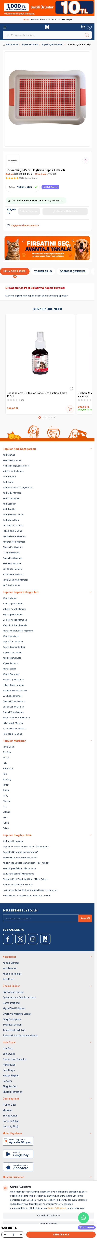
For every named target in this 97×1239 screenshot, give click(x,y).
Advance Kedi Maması (14, 542)
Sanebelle (8, 768)
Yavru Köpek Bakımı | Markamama (19, 868)
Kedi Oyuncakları (11, 498)
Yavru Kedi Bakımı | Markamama (18, 873)
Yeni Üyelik (9, 1053)
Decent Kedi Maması (13, 525)
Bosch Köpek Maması (13, 679)
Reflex (6, 785)
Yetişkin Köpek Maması (14, 609)
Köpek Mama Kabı (12, 658)
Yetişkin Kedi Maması (13, 471)
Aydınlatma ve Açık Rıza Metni (19, 997)
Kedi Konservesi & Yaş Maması (18, 487)
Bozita (6, 757)
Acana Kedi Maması (12, 558)
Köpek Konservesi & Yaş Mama (18, 630)
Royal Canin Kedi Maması (15, 580)
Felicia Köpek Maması (13, 685)
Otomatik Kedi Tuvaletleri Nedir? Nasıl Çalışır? (25, 879)
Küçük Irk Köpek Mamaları (15, 625)
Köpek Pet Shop (30, 44)
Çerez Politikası (11, 1002)
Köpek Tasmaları (12, 973)
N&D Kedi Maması (11, 585)
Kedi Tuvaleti (9, 476)
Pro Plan (7, 752)
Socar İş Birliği (10, 1121)
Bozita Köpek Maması (13, 706)
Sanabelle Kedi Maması (14, 536)
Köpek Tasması (10, 663)
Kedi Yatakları (9, 503)
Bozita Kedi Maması (12, 569)
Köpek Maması (10, 598)
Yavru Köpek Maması (13, 603)
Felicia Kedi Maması (12, 531)
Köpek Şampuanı (11, 674)
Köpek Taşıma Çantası (14, 647)
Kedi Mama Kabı (11, 520)
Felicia (6, 828)
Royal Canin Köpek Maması (16, 717)
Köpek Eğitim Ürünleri (52, 44)
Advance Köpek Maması (15, 690)
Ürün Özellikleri (14, 271)
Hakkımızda (9, 1064)
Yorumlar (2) (43, 271)
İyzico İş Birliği (11, 1126)
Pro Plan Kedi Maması (13, 574)
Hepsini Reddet (48, 1223)
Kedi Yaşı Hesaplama (13, 841)
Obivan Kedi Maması (13, 547)
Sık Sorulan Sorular (13, 992)
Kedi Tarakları (9, 509)
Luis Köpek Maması (12, 696)
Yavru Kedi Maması (12, 460)
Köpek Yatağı (9, 668)
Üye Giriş (8, 1048)
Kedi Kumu (8, 482)
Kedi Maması (9, 455)
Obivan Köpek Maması (14, 701)
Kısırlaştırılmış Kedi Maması (16, 465)
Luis (5, 806)
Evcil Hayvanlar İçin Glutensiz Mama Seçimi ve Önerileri (30, 890)
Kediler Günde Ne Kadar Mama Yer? (20, 857)
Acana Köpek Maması (13, 712)
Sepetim (7, 1080)
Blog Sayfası (10, 1086)
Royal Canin (8, 747)
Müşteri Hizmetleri (12, 1091)
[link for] (47, 8)
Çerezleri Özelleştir (48, 1215)
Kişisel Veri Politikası (14, 1008)
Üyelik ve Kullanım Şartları (17, 1013)
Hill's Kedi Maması (12, 563)
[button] (39, 417)
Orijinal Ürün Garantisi (14, 1059)
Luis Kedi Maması (11, 552)
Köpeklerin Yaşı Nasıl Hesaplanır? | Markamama (26, 846)
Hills (5, 763)
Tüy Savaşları (10, 1115)
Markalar (7, 1110)
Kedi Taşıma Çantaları (13, 514)
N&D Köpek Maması (12, 734)
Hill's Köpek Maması (13, 723)
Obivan (6, 801)
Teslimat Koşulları (12, 1024)
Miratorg (7, 779)
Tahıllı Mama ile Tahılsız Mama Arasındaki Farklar (26, 895)
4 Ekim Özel (9, 1104)
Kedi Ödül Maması (12, 493)
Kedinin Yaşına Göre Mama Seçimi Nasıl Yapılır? (26, 863)
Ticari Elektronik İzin (14, 1030)
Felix (5, 817)
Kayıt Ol (85, 918)
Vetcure (6, 812)
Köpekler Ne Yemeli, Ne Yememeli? (20, 852)
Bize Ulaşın (9, 1070)
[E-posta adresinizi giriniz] (43, 918)
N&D (5, 774)
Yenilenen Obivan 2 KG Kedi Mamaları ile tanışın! (47, 19)
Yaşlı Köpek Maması (12, 614)
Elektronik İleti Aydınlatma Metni (20, 1035)
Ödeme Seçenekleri (73, 271)
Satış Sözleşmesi (12, 1019)
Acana (6, 790)
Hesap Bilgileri (11, 1075)
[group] (47, 99)
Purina (6, 823)
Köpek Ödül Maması (13, 641)
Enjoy (5, 795)
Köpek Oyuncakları (12, 652)
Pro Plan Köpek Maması (14, 728)
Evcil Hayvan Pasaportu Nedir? (18, 884)
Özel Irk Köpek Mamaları (15, 620)
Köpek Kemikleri (11, 636)
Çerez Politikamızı (56, 1208)
